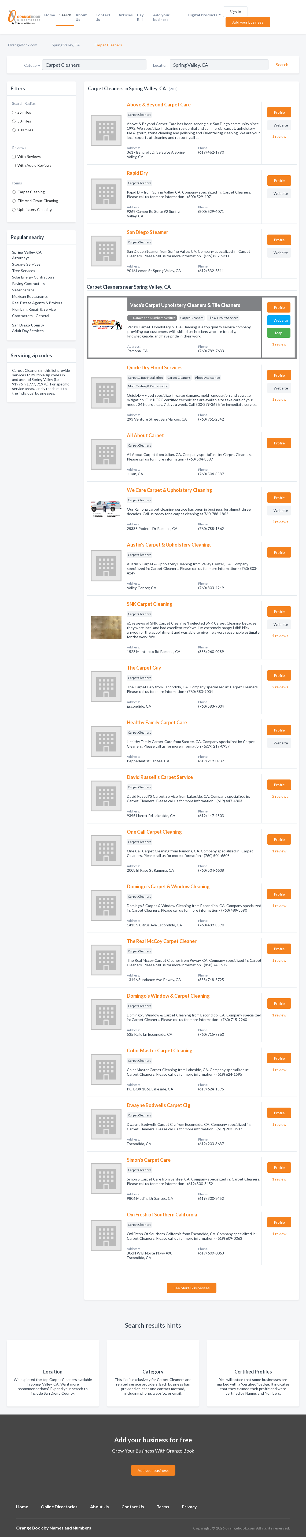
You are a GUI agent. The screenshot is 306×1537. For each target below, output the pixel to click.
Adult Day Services (28, 330)
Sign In (235, 11)
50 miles (24, 121)
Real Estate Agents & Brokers (37, 302)
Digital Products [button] (202, 15)
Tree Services (23, 270)
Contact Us (102, 17)
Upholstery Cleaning (34, 209)
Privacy (189, 1506)
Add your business (161, 17)
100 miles (25, 130)
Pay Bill (140, 17)
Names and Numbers (70, 1527)
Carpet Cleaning (31, 192)
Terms (163, 1506)
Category (32, 65)
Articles (126, 15)
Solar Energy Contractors (33, 277)
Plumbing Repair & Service (34, 309)
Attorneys (21, 257)
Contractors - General (30, 315)
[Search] (281, 64)
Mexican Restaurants (30, 296)
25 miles (24, 112)
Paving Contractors (28, 283)
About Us (81, 17)
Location (160, 65)
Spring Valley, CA (66, 45)
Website (281, 125)
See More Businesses (192, 1288)
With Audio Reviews (34, 165)
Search (65, 15)
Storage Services (26, 264)
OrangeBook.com (22, 45)
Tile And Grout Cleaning (37, 200)
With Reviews (29, 156)
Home (49, 15)
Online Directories (59, 1506)
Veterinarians (23, 290)
